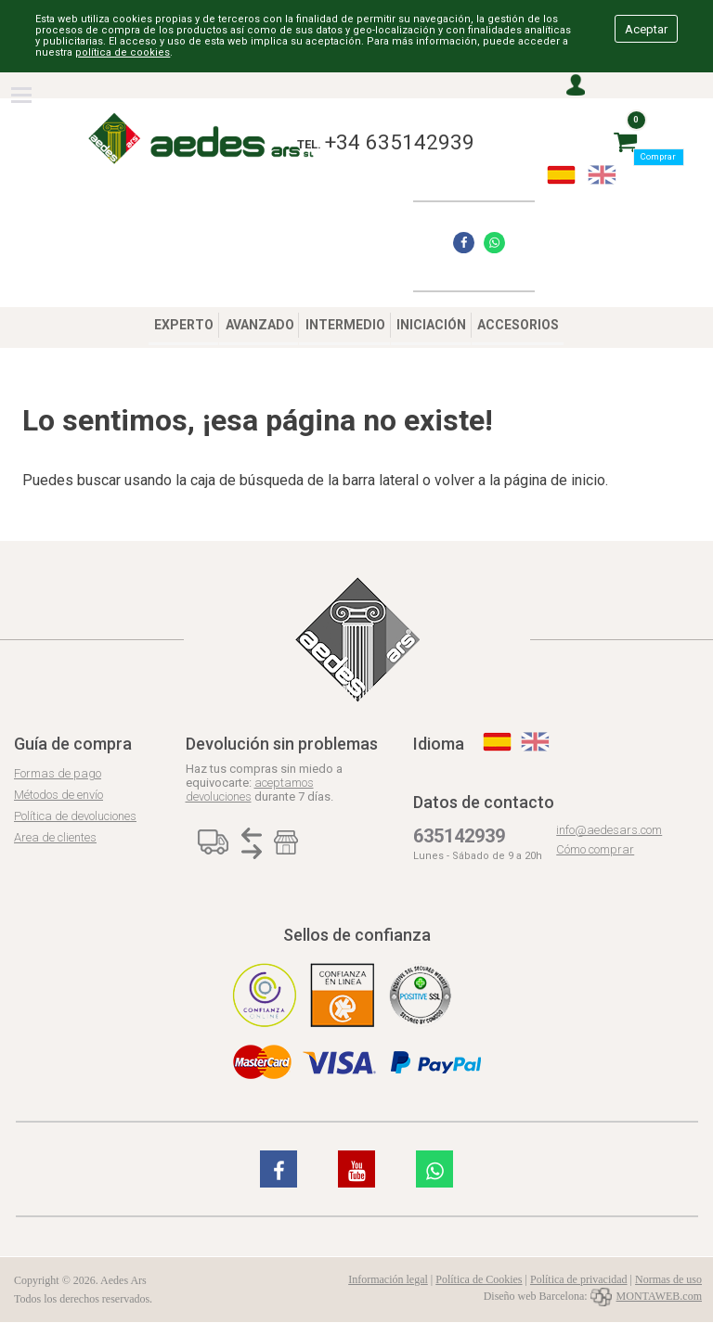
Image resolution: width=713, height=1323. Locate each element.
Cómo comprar (595, 849)
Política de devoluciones (75, 816)
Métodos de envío (58, 795)
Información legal (388, 1279)
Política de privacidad (579, 1279)
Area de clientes (55, 837)
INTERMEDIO (345, 324)
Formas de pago (57, 773)
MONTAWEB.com (646, 1296)
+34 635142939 (399, 142)
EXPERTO (184, 324)
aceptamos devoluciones (250, 789)
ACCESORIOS (518, 324)
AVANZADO (260, 324)
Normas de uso (668, 1279)
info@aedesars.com (609, 830)
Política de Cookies (478, 1279)
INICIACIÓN (431, 324)
